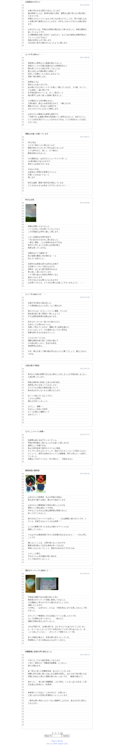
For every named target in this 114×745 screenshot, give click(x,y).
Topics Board (57, 741)
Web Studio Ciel (60, 744)
